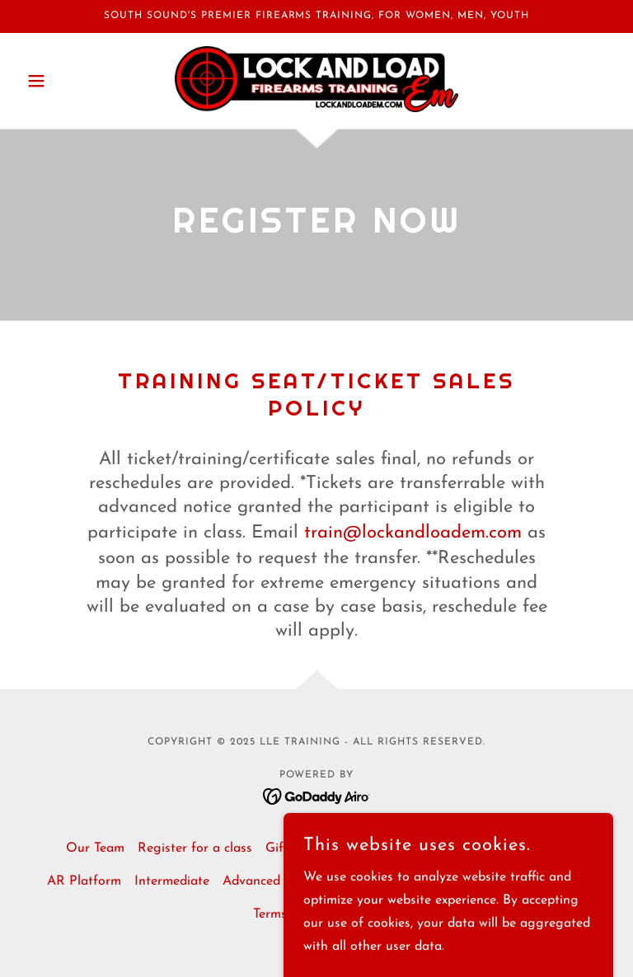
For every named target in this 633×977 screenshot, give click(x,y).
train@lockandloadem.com (413, 533)
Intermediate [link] (171, 881)
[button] (64, 80)
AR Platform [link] (84, 881)
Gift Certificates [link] (312, 848)
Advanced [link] (251, 881)
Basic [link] (552, 848)
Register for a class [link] (195, 848)
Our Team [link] (95, 848)
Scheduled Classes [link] (469, 848)
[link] (316, 79)
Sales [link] (388, 848)
